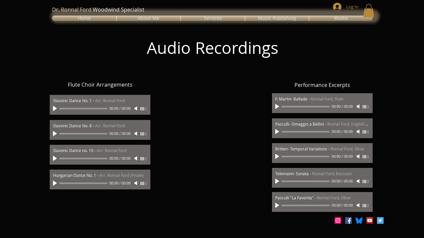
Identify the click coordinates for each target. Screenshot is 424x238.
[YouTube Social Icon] (369, 220)
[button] (149, 18)
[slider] (143, 108)
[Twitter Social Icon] (380, 220)
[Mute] (136, 108)
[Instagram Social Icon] (338, 220)
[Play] (55, 108)
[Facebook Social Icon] (348, 220)
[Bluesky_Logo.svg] (359, 220)
